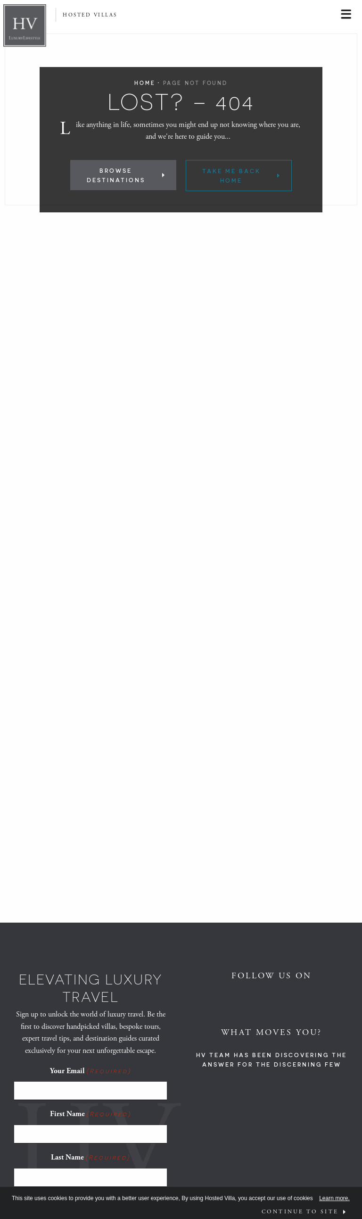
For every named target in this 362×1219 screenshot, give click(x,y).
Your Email (90, 1071)
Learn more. (334, 1198)
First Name (90, 1114)
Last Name (90, 1157)
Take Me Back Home (231, 176)
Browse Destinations (116, 175)
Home (144, 83)
